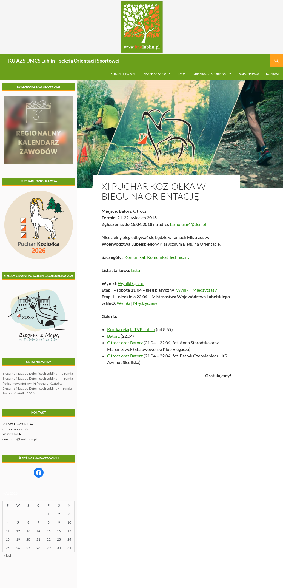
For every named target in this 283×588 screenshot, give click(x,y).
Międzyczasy (205, 289)
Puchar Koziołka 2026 (18, 393)
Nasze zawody (155, 73)
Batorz (113, 336)
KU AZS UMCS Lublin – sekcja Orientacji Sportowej (63, 61)
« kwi (7, 555)
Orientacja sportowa (210, 73)
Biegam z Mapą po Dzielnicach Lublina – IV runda (37, 373)
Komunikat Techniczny (168, 257)
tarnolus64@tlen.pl (188, 224)
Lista (135, 270)
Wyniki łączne (131, 283)
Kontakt (272, 73)
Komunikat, (135, 257)
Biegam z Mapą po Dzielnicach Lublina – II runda (37, 388)
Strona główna (123, 73)
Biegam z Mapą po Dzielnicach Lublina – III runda (37, 378)
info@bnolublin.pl (24, 439)
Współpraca (248, 73)
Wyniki (183, 289)
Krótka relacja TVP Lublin (131, 329)
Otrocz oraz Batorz (125, 342)
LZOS (181, 73)
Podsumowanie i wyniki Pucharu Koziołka (32, 383)
